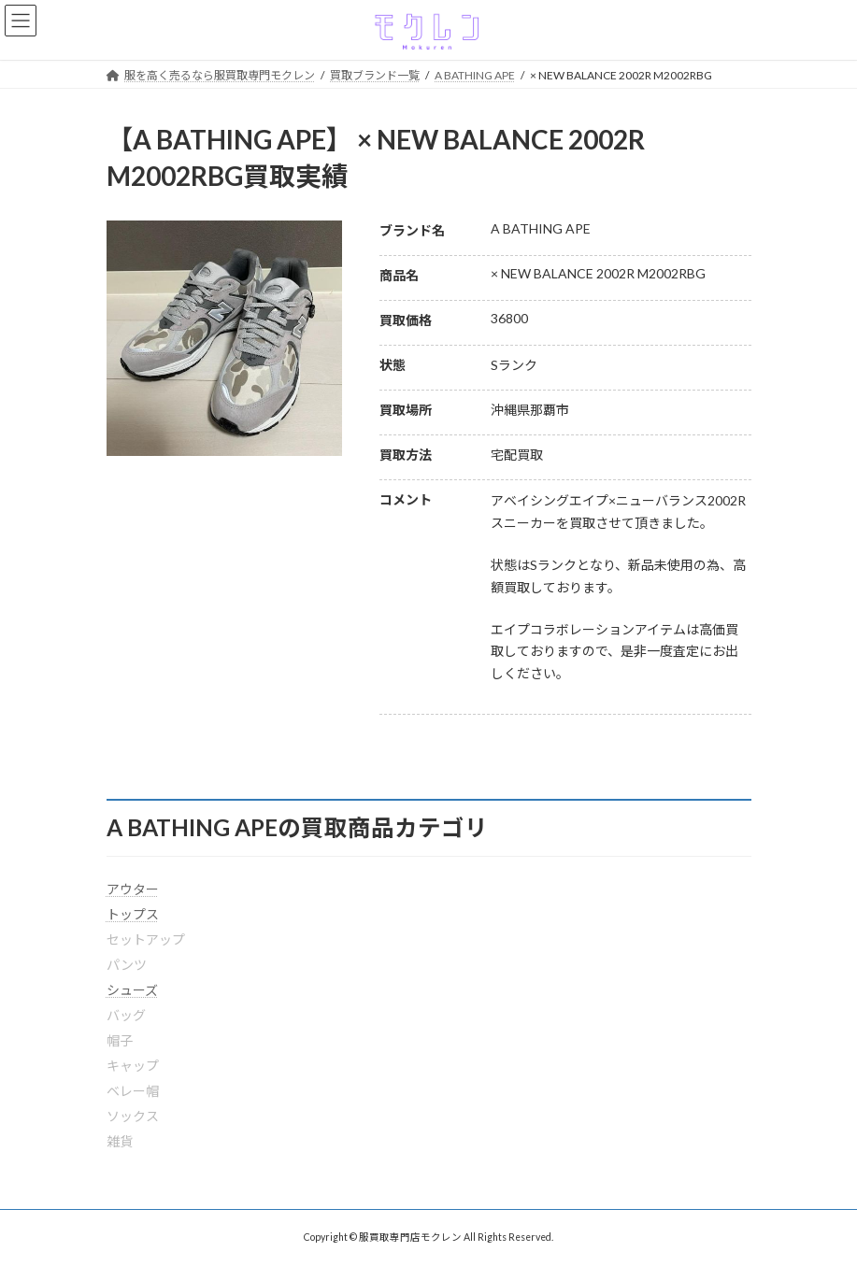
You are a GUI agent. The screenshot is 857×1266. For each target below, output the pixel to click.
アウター (133, 889)
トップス (133, 914)
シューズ (132, 990)
